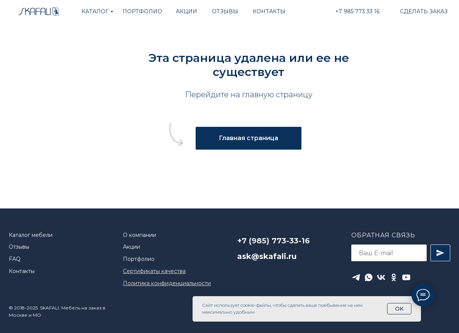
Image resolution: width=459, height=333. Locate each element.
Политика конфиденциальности (167, 283)
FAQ (15, 259)
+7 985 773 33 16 (357, 11)
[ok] (393, 277)
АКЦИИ (186, 11)
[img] (38, 11)
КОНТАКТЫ (269, 11)
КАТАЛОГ (94, 11)
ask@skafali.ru (266, 256)
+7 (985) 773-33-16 (273, 240)
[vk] (381, 277)
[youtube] (406, 277)
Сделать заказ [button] (424, 11)
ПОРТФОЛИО (142, 11)
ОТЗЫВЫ (225, 11)
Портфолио (139, 259)
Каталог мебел (29, 235)
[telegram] (356, 277)
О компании (139, 235)
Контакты (22, 271)
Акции (131, 246)
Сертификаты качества (154, 271)
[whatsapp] (368, 277)
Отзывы (19, 246)
